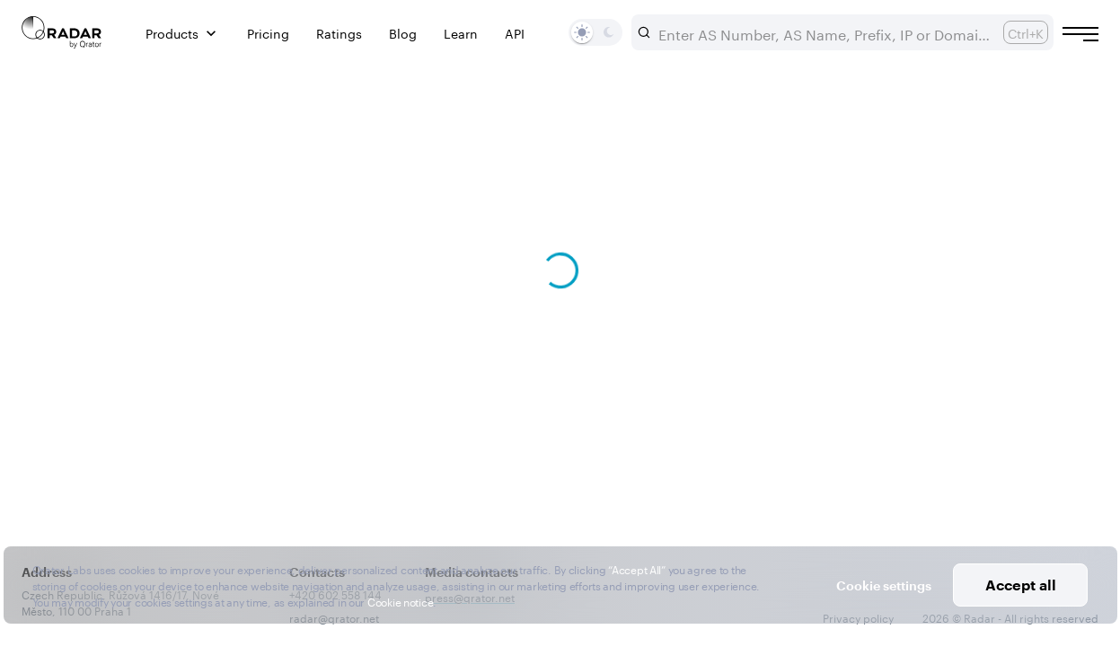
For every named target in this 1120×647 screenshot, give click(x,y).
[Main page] (62, 32)
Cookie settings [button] (883, 585)
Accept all (1020, 584)
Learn (461, 32)
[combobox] (823, 32)
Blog (403, 32)
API (515, 32)
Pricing (268, 32)
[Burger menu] (1080, 34)
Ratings (339, 32)
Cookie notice (400, 600)
